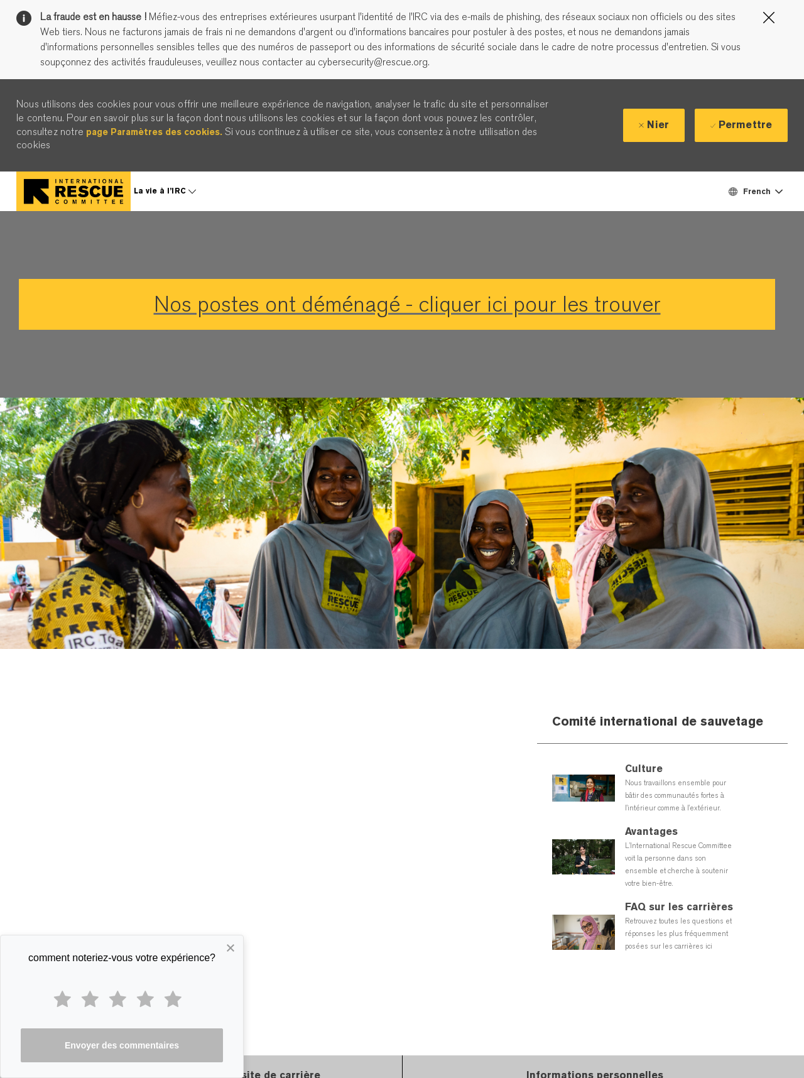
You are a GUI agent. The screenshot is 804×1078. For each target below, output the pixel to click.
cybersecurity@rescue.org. (372, 62)
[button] (755, 191)
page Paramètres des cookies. (154, 132)
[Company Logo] (73, 191)
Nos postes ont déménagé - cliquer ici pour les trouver (407, 304)
